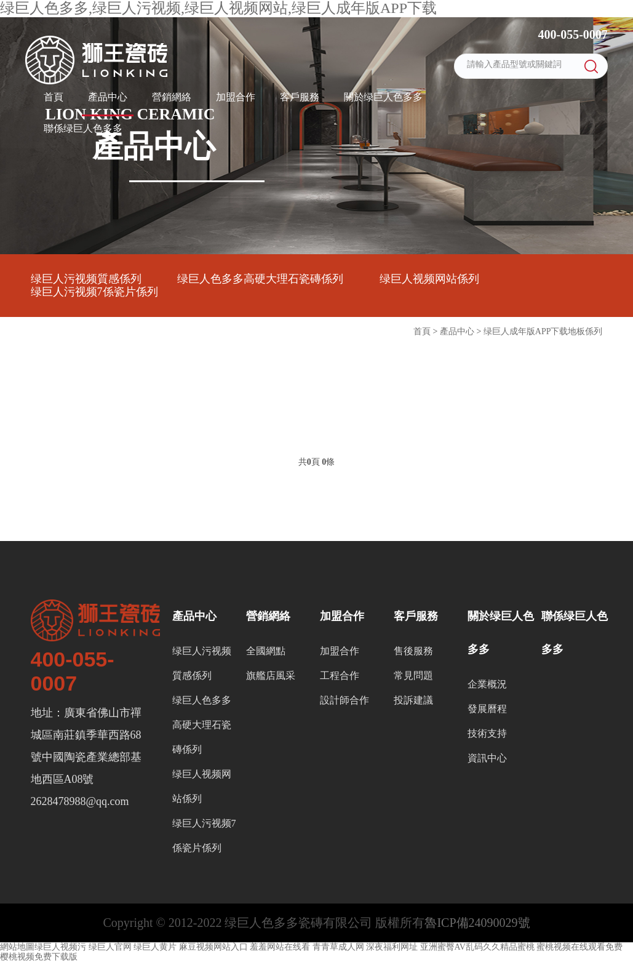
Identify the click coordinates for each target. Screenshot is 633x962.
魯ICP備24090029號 (477, 922)
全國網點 (265, 651)
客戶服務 (299, 97)
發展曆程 (487, 708)
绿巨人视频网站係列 (429, 279)
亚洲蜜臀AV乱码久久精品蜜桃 (477, 947)
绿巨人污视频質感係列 (86, 279)
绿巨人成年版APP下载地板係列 (543, 331)
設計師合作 (344, 700)
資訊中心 (487, 758)
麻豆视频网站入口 (213, 947)
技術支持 (487, 733)
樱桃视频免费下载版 (39, 956)
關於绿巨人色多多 (383, 97)
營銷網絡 (171, 97)
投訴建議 (413, 700)
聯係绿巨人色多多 (83, 128)
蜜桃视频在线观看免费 (579, 947)
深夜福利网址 (392, 947)
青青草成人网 (338, 947)
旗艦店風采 (270, 675)
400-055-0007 (571, 34)
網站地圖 (17, 947)
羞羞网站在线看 (280, 947)
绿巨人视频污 (60, 947)
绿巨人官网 (110, 947)
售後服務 (413, 651)
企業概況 (487, 684)
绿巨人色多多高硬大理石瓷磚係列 (260, 279)
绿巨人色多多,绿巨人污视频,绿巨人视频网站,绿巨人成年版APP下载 (218, 8)
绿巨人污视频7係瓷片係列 (94, 292)
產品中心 (107, 97)
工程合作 (339, 675)
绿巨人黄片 (155, 947)
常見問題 (413, 675)
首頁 (53, 97)
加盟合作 (235, 97)
